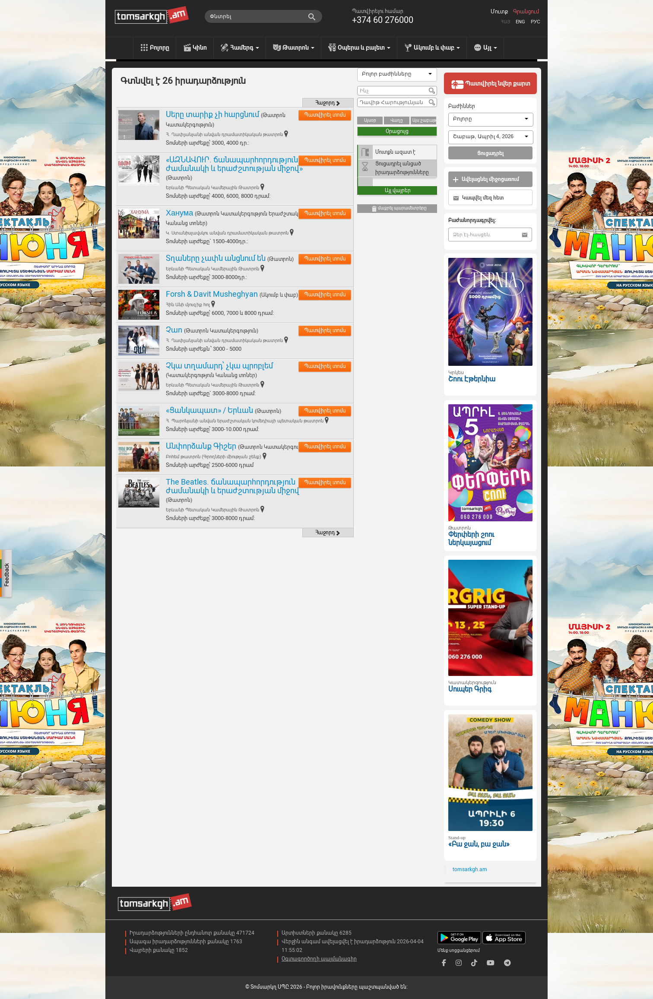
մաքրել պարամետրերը (399, 209)
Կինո (200, 47)
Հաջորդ (328, 103)
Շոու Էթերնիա (471, 379)
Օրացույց (397, 131)
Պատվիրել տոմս (325, 115)
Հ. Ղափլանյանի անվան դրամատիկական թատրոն (224, 134)
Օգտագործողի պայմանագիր (319, 959)
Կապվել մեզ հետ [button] (478, 198)
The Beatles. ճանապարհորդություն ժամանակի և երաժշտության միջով (232, 486)
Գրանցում (526, 11)
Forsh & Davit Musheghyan (212, 293)
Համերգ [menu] (244, 47)
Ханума (179, 212)
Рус (535, 22)
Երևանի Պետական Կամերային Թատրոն (212, 187)
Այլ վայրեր (398, 190)
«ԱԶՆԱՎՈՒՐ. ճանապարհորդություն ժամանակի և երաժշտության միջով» (234, 164)
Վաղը (396, 120)
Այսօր (370, 120)
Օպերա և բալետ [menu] (364, 47)
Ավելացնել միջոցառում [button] (486, 179)
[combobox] (397, 75)
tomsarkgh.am (470, 869)
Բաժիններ (461, 106)
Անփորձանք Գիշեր (202, 445)
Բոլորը (159, 47)
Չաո (174, 329)
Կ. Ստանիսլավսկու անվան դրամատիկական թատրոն (227, 233)
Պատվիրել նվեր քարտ (490, 84)
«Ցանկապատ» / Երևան (209, 410)
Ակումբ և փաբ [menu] (437, 47)
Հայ (505, 22)
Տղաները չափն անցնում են (216, 258)
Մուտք (499, 11)
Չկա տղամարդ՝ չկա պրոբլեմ (219, 365)
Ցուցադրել (490, 153)
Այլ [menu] (490, 47)
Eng (520, 22)
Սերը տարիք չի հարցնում (212, 114)
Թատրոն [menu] (298, 47)
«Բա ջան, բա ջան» (479, 844)
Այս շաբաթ (424, 120)
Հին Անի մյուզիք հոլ (188, 305)
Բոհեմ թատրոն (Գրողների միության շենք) (213, 457)
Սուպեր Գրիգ (469, 689)
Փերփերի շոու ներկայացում (471, 538)
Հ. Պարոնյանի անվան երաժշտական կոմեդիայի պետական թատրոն (244, 421)
